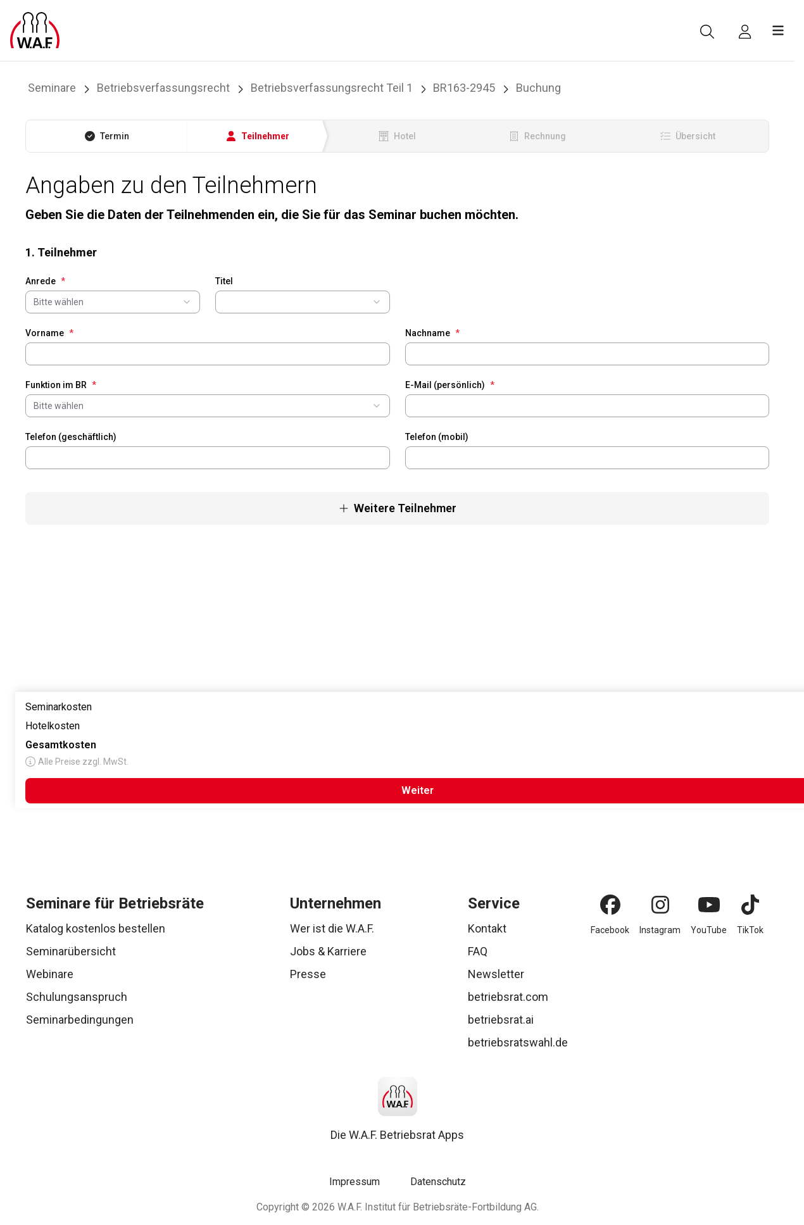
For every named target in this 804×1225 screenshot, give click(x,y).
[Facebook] (610, 904)
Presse (308, 974)
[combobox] (112, 302)
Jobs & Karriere (328, 951)
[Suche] (707, 32)
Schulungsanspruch (76, 996)
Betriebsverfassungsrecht (163, 87)
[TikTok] (750, 904)
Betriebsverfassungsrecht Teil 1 (332, 87)
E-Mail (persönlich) (449, 384)
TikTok (750, 930)
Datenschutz (438, 1182)
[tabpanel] (397, 349)
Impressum (354, 1182)
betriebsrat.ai (501, 1019)
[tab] (106, 136)
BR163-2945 (464, 87)
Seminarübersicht (71, 951)
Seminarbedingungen (80, 1019)
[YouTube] (709, 904)
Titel (224, 281)
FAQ (477, 951)
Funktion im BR (60, 384)
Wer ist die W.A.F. (332, 928)
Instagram (660, 930)
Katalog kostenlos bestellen (95, 928)
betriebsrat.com (508, 996)
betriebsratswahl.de (518, 1042)
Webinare (49, 974)
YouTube (709, 930)
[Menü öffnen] (778, 30)
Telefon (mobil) (436, 436)
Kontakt (487, 928)
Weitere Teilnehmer (397, 508)
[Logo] (35, 30)
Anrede (45, 281)
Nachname (432, 333)
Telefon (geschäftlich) (70, 436)
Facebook (610, 930)
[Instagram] (660, 904)
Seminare (52, 87)
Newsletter (496, 974)
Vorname (49, 333)
